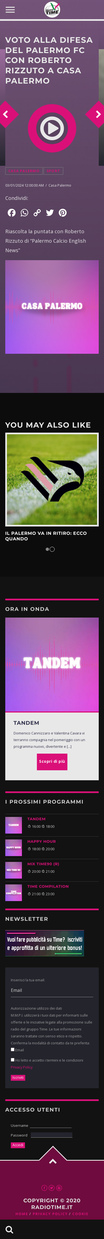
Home (22, 1214)
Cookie (80, 1214)
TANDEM (36, 819)
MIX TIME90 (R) (43, 864)
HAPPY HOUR (41, 841)
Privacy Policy (21, 1067)
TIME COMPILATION (48, 886)
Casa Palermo (24, 171)
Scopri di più (52, 479)
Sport (53, 171)
